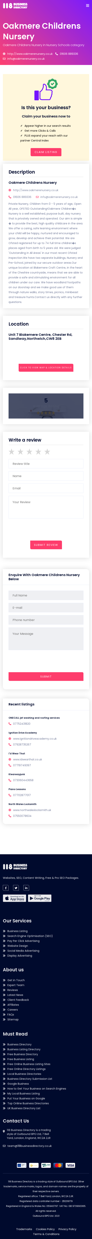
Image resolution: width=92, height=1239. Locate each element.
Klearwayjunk (17, 774)
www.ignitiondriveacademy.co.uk (35, 739)
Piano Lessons (17, 789)
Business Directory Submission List (29, 1111)
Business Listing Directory (23, 1082)
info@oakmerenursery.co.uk (24, 59)
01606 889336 (66, 54)
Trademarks (24, 1229)
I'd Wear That (17, 753)
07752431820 (21, 724)
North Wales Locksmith (22, 804)
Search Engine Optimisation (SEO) (30, 979)
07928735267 (22, 744)
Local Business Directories (24, 1106)
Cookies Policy (45, 1229)
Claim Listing (46, 152)
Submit (46, 676)
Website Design (17, 988)
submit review (46, 545)
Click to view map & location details (46, 367)
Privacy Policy (67, 1229)
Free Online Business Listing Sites (28, 1096)
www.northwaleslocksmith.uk (32, 810)
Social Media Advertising (23, 993)
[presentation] (37, 378)
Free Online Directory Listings (26, 1101)
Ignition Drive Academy (23, 732)
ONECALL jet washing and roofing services (34, 717)
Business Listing (17, 974)
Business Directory (19, 1077)
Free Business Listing (20, 1092)
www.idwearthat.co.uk (27, 759)
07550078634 (22, 816)
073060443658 (23, 780)
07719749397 (22, 765)
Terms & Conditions (46, 1234)
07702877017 (22, 795)
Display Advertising (19, 998)
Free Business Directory (22, 1087)
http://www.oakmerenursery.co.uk (28, 54)
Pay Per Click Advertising (23, 984)
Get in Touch (16, 1023)
